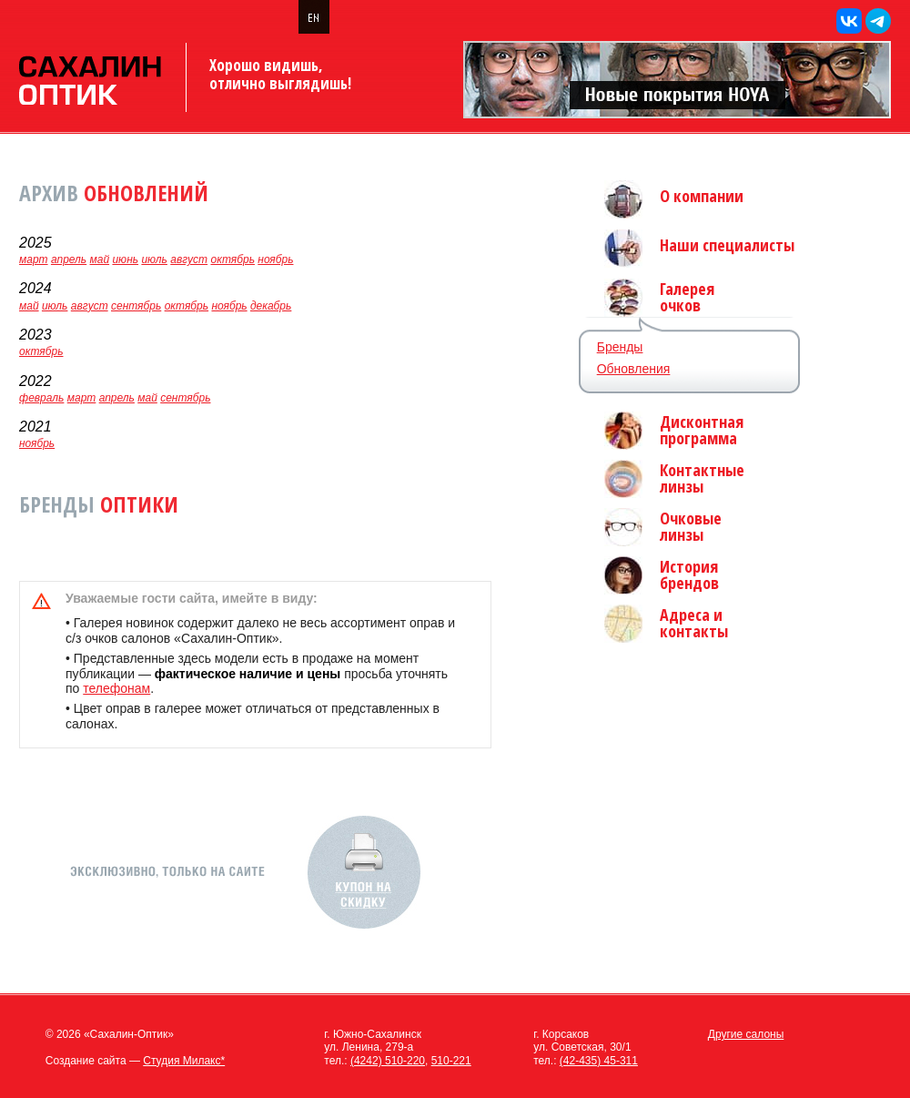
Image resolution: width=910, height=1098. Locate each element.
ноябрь (275, 259)
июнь (125, 259)
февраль (41, 397)
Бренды (620, 347)
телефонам (116, 688)
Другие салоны (746, 1034)
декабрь (270, 306)
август (188, 259)
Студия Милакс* (184, 1060)
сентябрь (136, 306)
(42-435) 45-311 (599, 1060)
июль (154, 259)
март (33, 259)
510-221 (451, 1060)
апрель (68, 259)
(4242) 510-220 (387, 1060)
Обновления (634, 368)
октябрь (232, 259)
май (100, 259)
